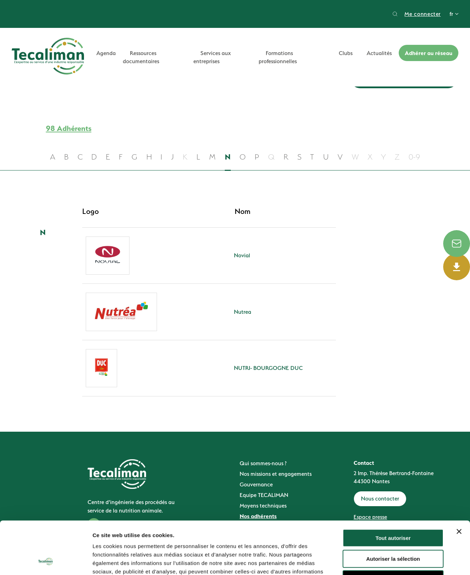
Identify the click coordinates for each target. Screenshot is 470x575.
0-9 (414, 156)
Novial (242, 255)
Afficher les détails (388, 561)
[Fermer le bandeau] (459, 482)
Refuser (393, 530)
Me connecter (422, 14)
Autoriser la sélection (393, 510)
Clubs (345, 53)
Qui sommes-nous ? (263, 463)
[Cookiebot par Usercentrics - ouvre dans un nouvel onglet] (46, 561)
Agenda (106, 53)
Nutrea (242, 312)
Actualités (379, 53)
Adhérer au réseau (428, 52)
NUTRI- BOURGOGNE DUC (268, 368)
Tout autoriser (393, 489)
